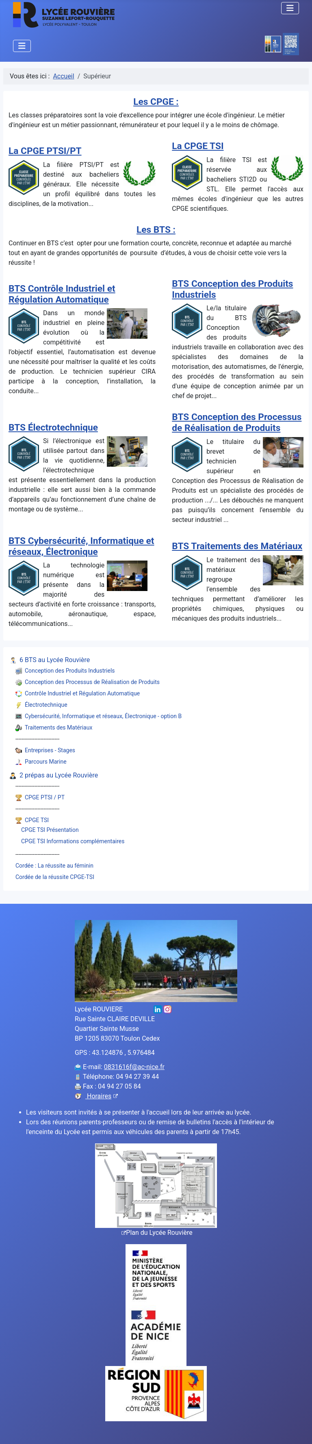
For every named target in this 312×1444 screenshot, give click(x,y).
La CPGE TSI (197, 146)
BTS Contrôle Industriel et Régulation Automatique (62, 294)
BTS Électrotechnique (53, 427)
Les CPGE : (156, 101)
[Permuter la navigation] (290, 8)
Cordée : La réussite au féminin (54, 865)
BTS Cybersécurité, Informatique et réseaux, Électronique (81, 546)
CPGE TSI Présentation (50, 830)
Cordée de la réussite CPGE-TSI (54, 877)
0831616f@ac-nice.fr (134, 1067)
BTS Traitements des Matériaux (237, 546)
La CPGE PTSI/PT (45, 150)
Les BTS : (156, 229)
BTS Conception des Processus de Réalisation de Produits (236, 422)
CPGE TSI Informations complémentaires (72, 841)
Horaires (101, 1096)
